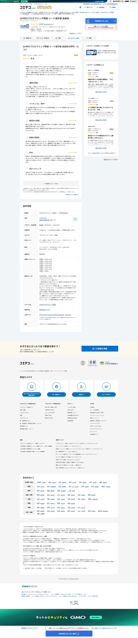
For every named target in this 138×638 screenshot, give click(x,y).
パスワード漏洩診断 (55, 594)
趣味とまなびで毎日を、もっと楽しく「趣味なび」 (69, 465)
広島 (69, 507)
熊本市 (73, 511)
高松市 (52, 503)
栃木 (48, 486)
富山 (48, 495)
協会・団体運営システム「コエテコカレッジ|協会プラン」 (70, 468)
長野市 (93, 495)
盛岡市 (64, 482)
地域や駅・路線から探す (51, 407)
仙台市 (74, 482)
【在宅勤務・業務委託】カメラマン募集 (30, 449)
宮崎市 (93, 511)
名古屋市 (63, 491)
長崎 (58, 511)
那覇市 (42, 513)
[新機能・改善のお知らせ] (80, 7)
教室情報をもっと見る (75, 33)
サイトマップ (93, 431)
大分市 (83, 511)
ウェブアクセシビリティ (96, 429)
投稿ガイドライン (94, 418)
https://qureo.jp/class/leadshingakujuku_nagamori (55, 315)
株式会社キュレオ (44, 310)
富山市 (52, 495)
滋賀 (38, 499)
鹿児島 (100, 511)
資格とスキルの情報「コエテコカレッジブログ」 (68, 459)
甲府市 (83, 495)
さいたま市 (75, 486)
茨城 (38, 486)
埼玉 (70, 486)
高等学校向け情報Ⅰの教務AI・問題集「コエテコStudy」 (70, 462)
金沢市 (62, 495)
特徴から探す (48, 415)
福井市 (73, 495)
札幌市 (43, 482)
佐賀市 (52, 511)
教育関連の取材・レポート (26, 429)
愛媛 (58, 503)
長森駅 (41, 225)
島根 (48, 507)
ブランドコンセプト (95, 423)
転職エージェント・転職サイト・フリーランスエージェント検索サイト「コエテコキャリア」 (79, 449)
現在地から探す (49, 418)
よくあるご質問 (71, 407)
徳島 (38, 503)
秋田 (80, 482)
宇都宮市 (53, 486)
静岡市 (52, 491)
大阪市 (62, 499)
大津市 (42, 499)
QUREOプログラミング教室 (47, 305)
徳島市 (42, 503)
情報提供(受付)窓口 (72, 418)
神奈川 (103, 486)
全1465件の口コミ (48, 24)
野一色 (50, 220)
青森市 (54, 482)
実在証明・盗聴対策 (25, 596)
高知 (69, 503)
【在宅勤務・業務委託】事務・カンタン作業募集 (32, 451)
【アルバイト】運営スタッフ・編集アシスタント (32, 443)
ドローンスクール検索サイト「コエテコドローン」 (68, 446)
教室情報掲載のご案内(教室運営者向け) (92, 4)
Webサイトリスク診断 (66, 594)
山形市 (94, 482)
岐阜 (38, 491)
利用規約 (92, 407)
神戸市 (73, 499)
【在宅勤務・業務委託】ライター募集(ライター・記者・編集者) (36, 446)
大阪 (58, 499)
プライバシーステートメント (97, 415)
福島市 (105, 482)
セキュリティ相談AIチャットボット (80, 594)
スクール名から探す (50, 412)
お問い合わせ (70, 410)
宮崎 (89, 511)
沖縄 (38, 513)
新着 (21, 415)
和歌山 (90, 499)
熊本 (69, 511)
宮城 (70, 482)
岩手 (60, 482)
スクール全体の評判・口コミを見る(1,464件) (101, 153)
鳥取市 (42, 507)
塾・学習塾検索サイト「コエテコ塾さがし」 (67, 451)
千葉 (82, 486)
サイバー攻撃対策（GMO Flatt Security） (68, 596)
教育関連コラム (24, 426)
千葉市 (86, 486)
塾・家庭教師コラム (25, 420)
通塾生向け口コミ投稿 (110, 159)
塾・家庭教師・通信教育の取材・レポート (30, 423)
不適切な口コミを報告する (72, 194)
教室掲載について (71, 412)
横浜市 (108, 486)
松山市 (62, 503)
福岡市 (42, 511)
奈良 (79, 499)
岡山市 (62, 507)
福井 (69, 495)
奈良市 (83, 499)
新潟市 (42, 495)
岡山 (58, 507)
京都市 (52, 499)
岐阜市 (46, 220)
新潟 (38, 495)
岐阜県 (41, 220)
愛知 (58, 491)
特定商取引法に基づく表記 (96, 412)
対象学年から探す (49, 410)
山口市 (83, 507)
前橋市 (64, 486)
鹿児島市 (105, 511)
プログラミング (24, 418)
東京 (92, 486)
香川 (48, 503)
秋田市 (84, 482)
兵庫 (69, 499)
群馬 (59, 486)
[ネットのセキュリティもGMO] (14, 1)
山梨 (79, 495)
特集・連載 (23, 410)
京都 (48, 499)
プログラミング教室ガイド (26, 407)
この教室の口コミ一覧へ (51, 183)
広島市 (73, 507)
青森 (49, 482)
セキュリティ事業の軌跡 (93, 596)
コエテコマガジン (24, 412)
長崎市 (62, 511)
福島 (100, 482)
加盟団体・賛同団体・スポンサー (98, 420)
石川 (58, 495)
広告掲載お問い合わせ (73, 415)
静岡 (48, 491)
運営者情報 (70, 420)
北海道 (39, 482)
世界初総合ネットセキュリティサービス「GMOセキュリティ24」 (35, 594)
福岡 (38, 511)
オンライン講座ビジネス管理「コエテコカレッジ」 (69, 457)
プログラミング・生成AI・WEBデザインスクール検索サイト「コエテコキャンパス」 (77, 443)
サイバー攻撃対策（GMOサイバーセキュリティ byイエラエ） (45, 596)
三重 (70, 491)
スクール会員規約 (94, 410)
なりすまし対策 (82, 596)
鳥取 (38, 507)
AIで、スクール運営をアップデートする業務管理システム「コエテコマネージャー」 (77, 454)
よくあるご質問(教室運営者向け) (110, 4)
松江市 (52, 507)
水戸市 (42, 486)
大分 (79, 511)
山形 (90, 482)
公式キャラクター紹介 (95, 426)
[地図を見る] (75, 219)
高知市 (73, 503)
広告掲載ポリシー (94, 434)
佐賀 (48, 511)
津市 (73, 491)
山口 (79, 507)
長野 (89, 495)
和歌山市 (95, 499)
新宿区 (96, 486)
